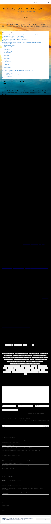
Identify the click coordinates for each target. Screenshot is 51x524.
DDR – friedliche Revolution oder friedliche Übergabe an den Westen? (17, 460)
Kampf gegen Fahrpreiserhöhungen (11, 51)
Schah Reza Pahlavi (25, 369)
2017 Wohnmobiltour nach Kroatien (14, 485)
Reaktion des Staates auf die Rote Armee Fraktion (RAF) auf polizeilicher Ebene (21, 68)
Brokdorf (7, 64)
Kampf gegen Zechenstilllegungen (19, 363)
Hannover (7, 57)
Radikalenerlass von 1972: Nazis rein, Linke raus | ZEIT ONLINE (16, 327)
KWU (32, 365)
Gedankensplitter (5, 505)
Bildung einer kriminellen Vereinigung (22, 355)
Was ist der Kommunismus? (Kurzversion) (11, 455)
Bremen (7, 55)
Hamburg (7, 49)
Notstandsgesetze (10, 71)
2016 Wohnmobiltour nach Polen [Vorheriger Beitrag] (17, 418)
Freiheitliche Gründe (10, 46)
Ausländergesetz (9, 73)
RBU (39, 367)
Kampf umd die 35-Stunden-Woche (11, 365)
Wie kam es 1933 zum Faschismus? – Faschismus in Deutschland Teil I (17, 447)
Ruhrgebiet (8, 369)
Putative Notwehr (29, 367)
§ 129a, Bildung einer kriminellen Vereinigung (16, 74)
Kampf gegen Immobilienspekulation (34, 361)
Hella (16, 359)
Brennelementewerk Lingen (39, 355)
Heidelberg (7, 58)
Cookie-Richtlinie (36, 521)
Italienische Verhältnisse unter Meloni (10, 442)
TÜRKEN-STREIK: (19, 147)
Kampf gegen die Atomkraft (9, 60)
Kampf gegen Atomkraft (40, 359)
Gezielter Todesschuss (38, 357)
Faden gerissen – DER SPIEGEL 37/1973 (31, 147)
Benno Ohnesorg (44, 353)
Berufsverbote (9, 76)
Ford (19, 357)
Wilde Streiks (35, 371)
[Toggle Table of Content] (45, 33)
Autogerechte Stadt (33, 353)
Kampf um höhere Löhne (34, 363)
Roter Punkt (44, 367)
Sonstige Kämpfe (7, 67)
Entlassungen (13, 357)
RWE (14, 369)
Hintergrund (8, 52)
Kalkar (6, 65)
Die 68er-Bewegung (7, 40)
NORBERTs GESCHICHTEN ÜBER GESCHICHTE (25, 9)
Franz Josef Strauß (26, 357)
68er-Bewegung (6, 353)
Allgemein (4, 502)
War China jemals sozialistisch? (8, 437)
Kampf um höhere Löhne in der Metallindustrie (13, 36)
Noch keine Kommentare (25, 349)
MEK (36, 365)
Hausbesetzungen (9, 359)
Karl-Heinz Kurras (25, 365)
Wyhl (6, 63)
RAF (36, 367)
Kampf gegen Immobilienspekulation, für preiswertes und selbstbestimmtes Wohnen (22, 42)
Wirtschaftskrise (43, 371)
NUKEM (4, 367)
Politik (25, 17)
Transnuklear (27, 371)
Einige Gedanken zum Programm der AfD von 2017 (13, 463)
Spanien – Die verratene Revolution (9, 458)
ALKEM (16, 353)
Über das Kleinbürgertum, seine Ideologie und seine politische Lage (17, 465)
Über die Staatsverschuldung (8, 468)
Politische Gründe (9, 43)
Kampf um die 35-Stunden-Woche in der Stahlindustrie (15, 39)
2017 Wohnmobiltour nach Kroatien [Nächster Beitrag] (34, 420)
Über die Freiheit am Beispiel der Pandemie (11, 471)
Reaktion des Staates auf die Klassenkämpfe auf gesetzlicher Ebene (18, 70)
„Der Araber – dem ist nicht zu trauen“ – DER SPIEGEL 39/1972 (25, 136)
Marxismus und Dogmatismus (8, 434)
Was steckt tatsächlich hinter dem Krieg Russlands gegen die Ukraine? (17, 440)
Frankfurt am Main (9, 48)
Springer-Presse (7, 371)
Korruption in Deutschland (8, 445)
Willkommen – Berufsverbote (22, 342)
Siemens (43, 369)
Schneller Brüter (35, 369)
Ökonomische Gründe (10, 45)
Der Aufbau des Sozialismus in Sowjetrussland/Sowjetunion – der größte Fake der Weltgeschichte (24, 453)
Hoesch (20, 359)
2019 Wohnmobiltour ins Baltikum (13, 480)
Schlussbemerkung (8, 77)
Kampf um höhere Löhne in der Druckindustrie (13, 37)
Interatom (26, 359)
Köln (6, 54)
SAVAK (17, 369)
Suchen (46, 426)
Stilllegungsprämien (17, 371)
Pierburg (10, 367)
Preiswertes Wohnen (19, 367)
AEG (12, 353)
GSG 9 (46, 357)
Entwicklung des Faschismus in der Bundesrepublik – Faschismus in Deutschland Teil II (21, 450)
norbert (32, 28)
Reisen (3, 510)
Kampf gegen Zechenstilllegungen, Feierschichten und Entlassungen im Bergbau (21, 34)
